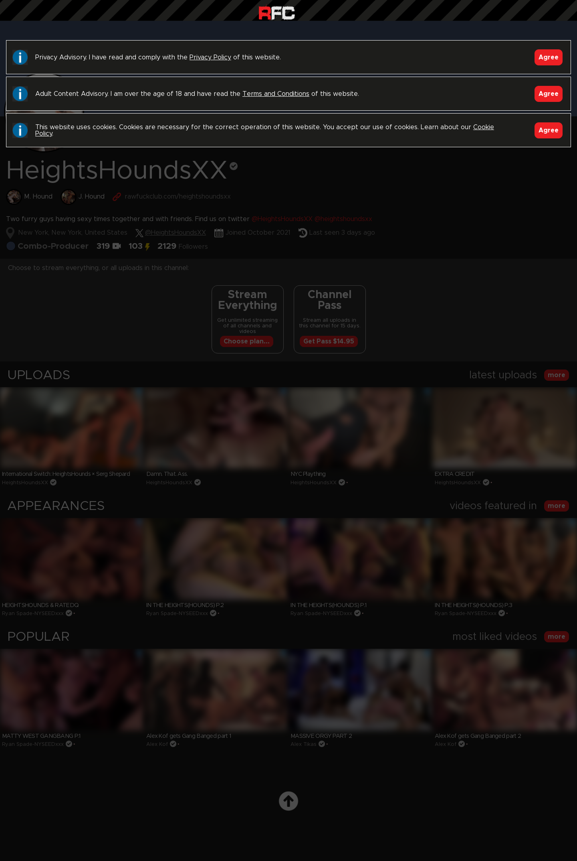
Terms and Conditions (275, 94)
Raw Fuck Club (276, 12)
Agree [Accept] (549, 57)
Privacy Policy (210, 57)
